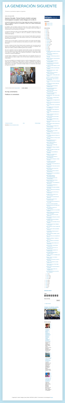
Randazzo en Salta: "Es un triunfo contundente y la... (52, 131)
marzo (47, 275)
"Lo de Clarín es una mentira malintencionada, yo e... (51, 162)
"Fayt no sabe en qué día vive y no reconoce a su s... (52, 248)
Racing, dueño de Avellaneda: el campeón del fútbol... (51, 88)
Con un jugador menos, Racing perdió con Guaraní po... (52, 107)
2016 (46, 37)
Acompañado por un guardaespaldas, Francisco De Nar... (52, 63)
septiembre (48, 44)
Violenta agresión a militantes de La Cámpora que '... (52, 54)
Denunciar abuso (48, 290)
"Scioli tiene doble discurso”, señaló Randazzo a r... (52, 70)
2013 (46, 281)
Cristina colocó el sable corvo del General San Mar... (51, 91)
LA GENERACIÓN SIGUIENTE (31, 6)
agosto (47, 45)
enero (47, 278)
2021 (46, 29)
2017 (46, 35)
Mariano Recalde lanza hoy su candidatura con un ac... (51, 140)
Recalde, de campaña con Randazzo (52, 77)
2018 (46, 34)
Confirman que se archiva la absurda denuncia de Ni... (52, 171)
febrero (47, 276)
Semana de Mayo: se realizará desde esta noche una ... (52, 98)
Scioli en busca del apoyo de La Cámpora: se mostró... (51, 93)
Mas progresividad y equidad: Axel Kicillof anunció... (52, 250)
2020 (46, 31)
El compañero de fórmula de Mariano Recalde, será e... (52, 220)
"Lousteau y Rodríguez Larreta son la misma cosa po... (52, 114)
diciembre (48, 39)
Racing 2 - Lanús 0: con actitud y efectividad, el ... (51, 257)
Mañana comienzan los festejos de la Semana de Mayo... (52, 126)
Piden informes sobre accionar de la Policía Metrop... (52, 169)
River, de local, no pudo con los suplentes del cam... (51, 199)
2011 (46, 284)
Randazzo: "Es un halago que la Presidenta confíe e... (51, 155)
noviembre (48, 41)
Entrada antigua (37, 123)
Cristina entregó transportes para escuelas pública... (51, 178)
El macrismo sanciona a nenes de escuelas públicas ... (52, 61)
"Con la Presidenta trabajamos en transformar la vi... (51, 185)
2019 (46, 32)
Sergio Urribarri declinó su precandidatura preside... (51, 176)
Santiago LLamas (49, 23)
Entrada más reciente (8, 123)
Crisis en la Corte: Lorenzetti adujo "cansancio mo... (52, 246)
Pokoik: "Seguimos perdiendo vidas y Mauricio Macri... (52, 119)
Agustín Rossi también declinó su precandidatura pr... (51, 157)
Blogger (51, 397)
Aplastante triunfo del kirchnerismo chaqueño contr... (52, 86)
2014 (46, 280)
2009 (46, 287)
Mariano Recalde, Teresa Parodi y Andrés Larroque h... (52, 180)
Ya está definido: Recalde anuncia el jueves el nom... (52, 231)
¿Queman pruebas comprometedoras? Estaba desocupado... (52, 213)
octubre (47, 42)
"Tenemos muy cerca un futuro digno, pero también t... (52, 265)
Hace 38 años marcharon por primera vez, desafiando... (52, 272)
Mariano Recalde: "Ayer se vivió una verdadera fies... (52, 79)
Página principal (48, 303)
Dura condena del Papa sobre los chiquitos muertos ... (51, 253)
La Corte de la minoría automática (52, 203)
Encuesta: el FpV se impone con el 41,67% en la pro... (52, 195)
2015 (46, 38)
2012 (46, 283)
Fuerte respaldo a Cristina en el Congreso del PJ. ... (51, 208)
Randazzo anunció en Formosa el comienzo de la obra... (51, 73)
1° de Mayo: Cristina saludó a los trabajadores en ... (51, 269)
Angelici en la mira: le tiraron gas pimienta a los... (51, 145)
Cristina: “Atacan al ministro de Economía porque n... (51, 143)
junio (47, 48)
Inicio (24, 123)
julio (47, 47)
